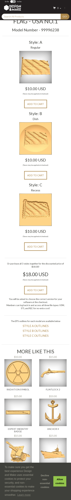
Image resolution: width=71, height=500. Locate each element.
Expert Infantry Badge (18, 430)
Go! (65, 16)
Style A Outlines (35, 326)
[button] (57, 8)
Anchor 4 (53, 429)
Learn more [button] (24, 495)
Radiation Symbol (18, 389)
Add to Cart (35, 104)
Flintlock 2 (53, 389)
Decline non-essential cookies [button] (45, 481)
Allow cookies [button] (59, 481)
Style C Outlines (35, 335)
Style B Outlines (35, 331)
